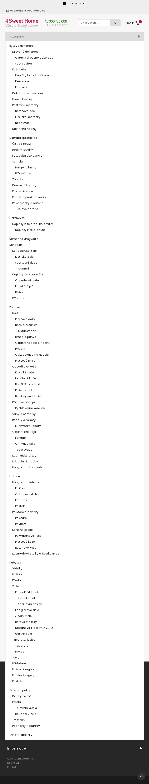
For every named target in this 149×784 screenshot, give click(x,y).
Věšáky (17, 568)
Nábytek (15, 562)
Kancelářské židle (24, 251)
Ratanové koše (26, 548)
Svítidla (17, 161)
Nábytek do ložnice (26, 482)
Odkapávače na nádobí (32, 355)
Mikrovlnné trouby (25, 461)
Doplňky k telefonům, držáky (32, 224)
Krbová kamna (22, 191)
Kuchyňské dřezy (24, 455)
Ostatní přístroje (24, 432)
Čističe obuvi (21, 144)
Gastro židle (23, 634)
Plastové (21, 87)
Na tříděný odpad (27, 384)
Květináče (19, 69)
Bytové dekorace (21, 46)
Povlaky (20, 524)
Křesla (16, 580)
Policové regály (23, 669)
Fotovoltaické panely (27, 156)
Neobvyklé (22, 123)
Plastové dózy (25, 319)
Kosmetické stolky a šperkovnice (36, 553)
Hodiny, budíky (22, 150)
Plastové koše (25, 542)
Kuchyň (14, 307)
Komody (21, 500)
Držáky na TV (21, 696)
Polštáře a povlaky (25, 512)
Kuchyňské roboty (28, 426)
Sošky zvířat (23, 63)
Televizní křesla (26, 708)
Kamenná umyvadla (24, 239)
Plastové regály (23, 675)
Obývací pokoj (19, 690)
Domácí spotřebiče (23, 138)
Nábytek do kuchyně (27, 467)
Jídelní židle (23, 616)
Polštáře (21, 518)
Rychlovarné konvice (30, 408)
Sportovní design (27, 263)
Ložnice (14, 476)
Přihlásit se (79, 3)
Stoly (15, 657)
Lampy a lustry (25, 167)
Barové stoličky (26, 622)
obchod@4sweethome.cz (27, 10)
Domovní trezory (24, 185)
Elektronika (17, 218)
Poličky (20, 488)
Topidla (17, 179)
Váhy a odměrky (24, 414)
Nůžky (19, 292)
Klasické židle (24, 257)
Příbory (20, 349)
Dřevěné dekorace (25, 52)
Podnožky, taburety (26, 726)
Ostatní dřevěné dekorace (34, 58)
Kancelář (15, 245)
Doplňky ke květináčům (32, 75)
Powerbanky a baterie (28, 203)
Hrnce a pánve (25, 337)
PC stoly (18, 298)
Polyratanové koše (28, 536)
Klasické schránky (28, 117)
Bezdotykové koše (28, 396)
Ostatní (23, 268)
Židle (15, 586)
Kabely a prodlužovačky (29, 197)
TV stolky (18, 720)
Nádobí (17, 313)
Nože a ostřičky (26, 325)
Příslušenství (21, 663)
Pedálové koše (25, 378)
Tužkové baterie (26, 209)
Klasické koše (24, 372)
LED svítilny (23, 173)
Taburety (21, 646)
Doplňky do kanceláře (27, 274)
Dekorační (22, 81)
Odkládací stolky (27, 494)
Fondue (20, 438)
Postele (20, 506)
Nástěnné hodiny (24, 129)
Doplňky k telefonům (30, 230)
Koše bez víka (25, 390)
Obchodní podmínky (21, 758)
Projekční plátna (27, 286)
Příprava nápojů (23, 402)
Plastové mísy (25, 361)
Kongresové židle (27, 610)
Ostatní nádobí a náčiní (32, 343)
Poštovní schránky (25, 105)
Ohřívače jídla (25, 444)
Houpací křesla (25, 714)
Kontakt (12, 767)
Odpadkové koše (27, 280)
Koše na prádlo (23, 530)
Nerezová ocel (25, 111)
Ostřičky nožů (28, 331)
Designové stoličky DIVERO (34, 628)
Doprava (13, 763)
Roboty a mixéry (24, 420)
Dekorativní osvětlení (27, 93)
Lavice (19, 651)
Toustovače (23, 450)
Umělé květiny (22, 99)
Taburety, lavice (24, 640)
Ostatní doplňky (20, 735)
